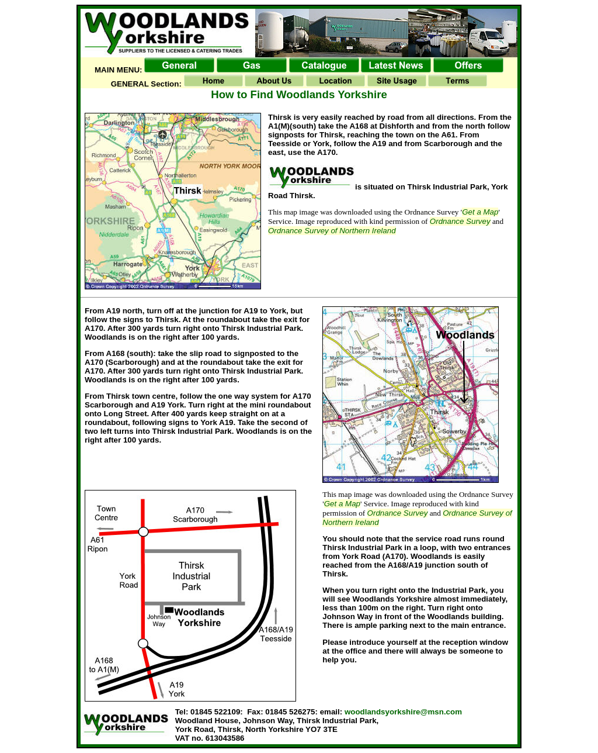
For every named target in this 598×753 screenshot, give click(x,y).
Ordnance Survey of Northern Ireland (332, 230)
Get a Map (480, 212)
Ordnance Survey (460, 221)
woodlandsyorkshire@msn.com (403, 711)
